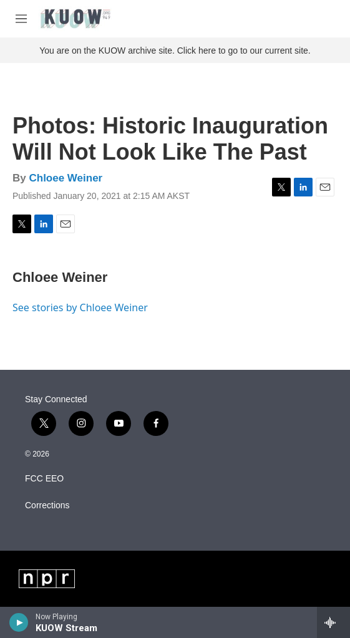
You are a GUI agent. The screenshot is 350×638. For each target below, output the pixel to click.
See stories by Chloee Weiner (80, 307)
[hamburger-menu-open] (21, 18)
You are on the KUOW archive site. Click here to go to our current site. (174, 51)
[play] (19, 622)
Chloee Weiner (65, 178)
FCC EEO (44, 478)
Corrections (47, 505)
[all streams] (333, 622)
